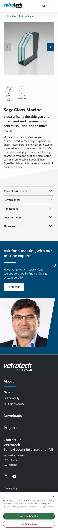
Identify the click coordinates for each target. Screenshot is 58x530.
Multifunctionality (14, 404)
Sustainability (11, 398)
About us (9, 392)
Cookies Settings (29, 524)
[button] (50, 47)
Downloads (13, 415)
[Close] (53, 496)
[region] (29, 511)
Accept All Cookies (29, 516)
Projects (10, 427)
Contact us (12, 439)
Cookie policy (10, 488)
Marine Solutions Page (20, 16)
